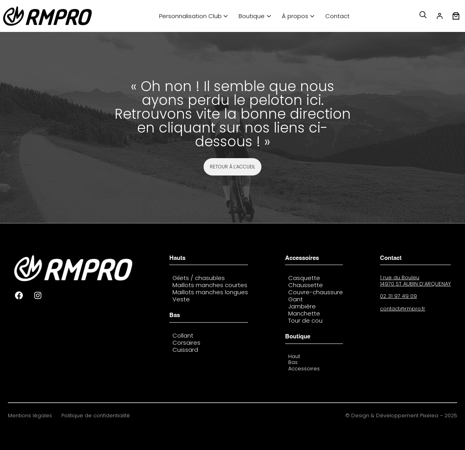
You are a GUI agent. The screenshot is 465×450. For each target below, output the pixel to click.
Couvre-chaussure (315, 292)
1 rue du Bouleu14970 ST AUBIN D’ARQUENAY (415, 281)
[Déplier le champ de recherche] (423, 16)
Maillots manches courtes (209, 285)
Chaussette (305, 285)
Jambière (302, 306)
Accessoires (304, 368)
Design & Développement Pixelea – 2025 (404, 415)
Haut (294, 356)
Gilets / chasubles (198, 278)
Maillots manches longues (210, 292)
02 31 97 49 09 (398, 296)
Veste (181, 299)
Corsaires (186, 342)
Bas (293, 362)
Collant (182, 335)
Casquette (304, 278)
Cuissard (185, 349)
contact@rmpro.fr (402, 308)
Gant (295, 299)
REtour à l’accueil (232, 166)
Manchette (304, 313)
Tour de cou (305, 320)
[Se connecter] (439, 16)
